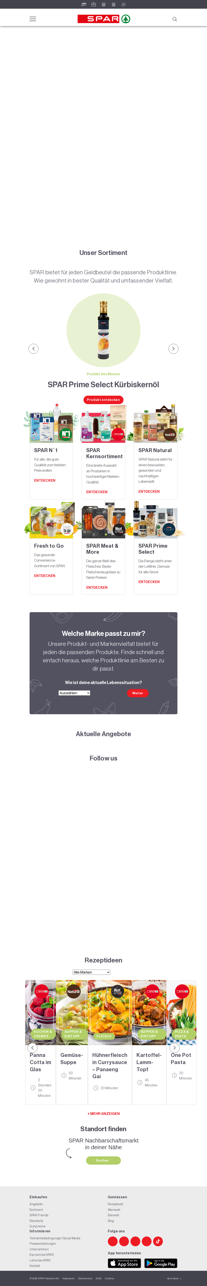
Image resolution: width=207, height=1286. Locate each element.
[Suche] (174, 18)
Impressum (68, 1278)
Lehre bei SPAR (40, 1260)
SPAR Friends (39, 1215)
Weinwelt (114, 1210)
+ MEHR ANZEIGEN (103, 1113)
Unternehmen (39, 1249)
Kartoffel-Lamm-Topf (149, 1062)
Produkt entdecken (103, 400)
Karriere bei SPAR (42, 1254)
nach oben (174, 1278)
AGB (98, 1278)
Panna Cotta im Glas (40, 1062)
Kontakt (35, 1266)
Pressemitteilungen (43, 1243)
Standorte (36, 1221)
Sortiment (36, 1210)
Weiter (137, 693)
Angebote (36, 1204)
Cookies (109, 1278)
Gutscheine (38, 1226)
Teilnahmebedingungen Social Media (55, 1238)
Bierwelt (113, 1215)
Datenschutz (85, 1278)
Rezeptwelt (115, 1204)
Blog (111, 1221)
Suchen (103, 1160)
